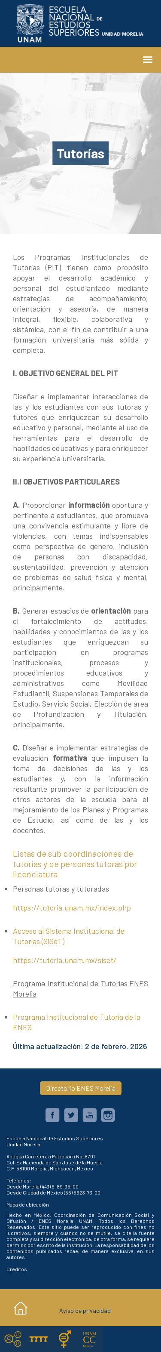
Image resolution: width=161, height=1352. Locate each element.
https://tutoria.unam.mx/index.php (72, 907)
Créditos (16, 1269)
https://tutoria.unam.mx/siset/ (64, 960)
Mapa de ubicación (27, 1204)
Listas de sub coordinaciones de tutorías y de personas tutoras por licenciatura (75, 863)
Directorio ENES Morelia (80, 1088)
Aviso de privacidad (85, 1310)
